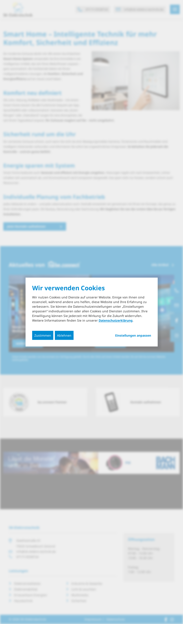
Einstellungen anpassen (133, 335)
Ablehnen (64, 335)
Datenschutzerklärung (116, 320)
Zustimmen (42, 335)
